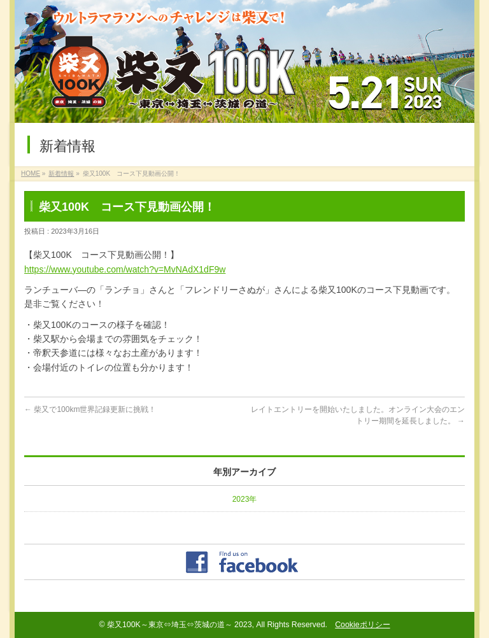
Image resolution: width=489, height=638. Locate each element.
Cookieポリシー (362, 624)
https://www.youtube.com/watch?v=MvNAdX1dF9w (124, 269)
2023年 (244, 499)
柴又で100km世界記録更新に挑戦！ (90, 409)
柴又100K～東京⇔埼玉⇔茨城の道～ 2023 (179, 624)
